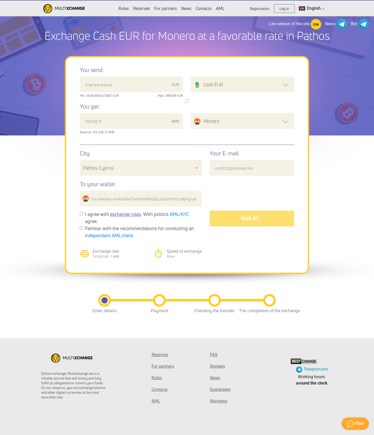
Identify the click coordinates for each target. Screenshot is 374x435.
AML (220, 8)
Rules (123, 8)
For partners (165, 8)
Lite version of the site (295, 24)
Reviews (217, 366)
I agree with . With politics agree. (137, 217)
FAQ (213, 354)
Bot (360, 24)
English (312, 8)
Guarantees (220, 389)
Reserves (141, 8)
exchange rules (125, 214)
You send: (92, 70)
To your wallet (97, 184)
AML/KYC (179, 214)
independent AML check (109, 235)
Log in (284, 8)
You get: (90, 106)
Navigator (219, 401)
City (85, 153)
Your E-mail (224, 153)
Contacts (204, 8)
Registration (259, 8)
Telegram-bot (312, 369)
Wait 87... (252, 218)
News (186, 8)
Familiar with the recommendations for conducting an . (139, 232)
